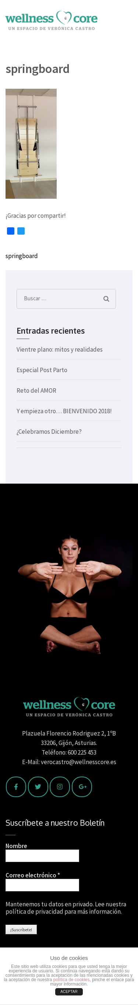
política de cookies (71, 979)
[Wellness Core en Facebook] (16, 787)
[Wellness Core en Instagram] (60, 787)
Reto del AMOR (36, 390)
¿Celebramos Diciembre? (49, 432)
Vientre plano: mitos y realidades (60, 349)
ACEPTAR (69, 992)
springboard (22, 256)
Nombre (16, 846)
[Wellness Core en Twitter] (38, 787)
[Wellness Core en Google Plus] (82, 787)
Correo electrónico (33, 875)
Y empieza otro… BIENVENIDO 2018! (64, 411)
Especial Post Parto (42, 370)
